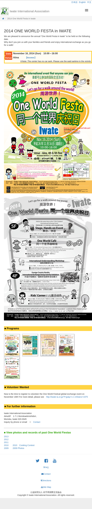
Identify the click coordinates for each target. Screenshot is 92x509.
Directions (46, 480)
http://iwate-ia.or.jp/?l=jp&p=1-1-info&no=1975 (67, 397)
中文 (89, 2)
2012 (6, 439)
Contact (36, 422)
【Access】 (30, 57)
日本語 (74, 2)
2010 (6, 445)
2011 (6, 442)
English (82, 2)
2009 (6, 448)
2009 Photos (18, 448)
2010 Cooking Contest (23, 445)
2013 (6, 436)
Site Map (46, 487)
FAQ (46, 467)
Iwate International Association (29, 11)
